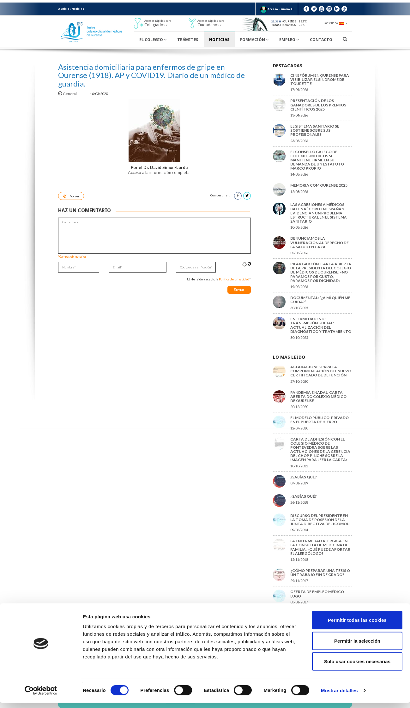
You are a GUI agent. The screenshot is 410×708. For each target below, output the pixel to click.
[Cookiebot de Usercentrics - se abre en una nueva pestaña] (41, 695)
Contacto (321, 39)
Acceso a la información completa (159, 172)
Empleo (289, 39)
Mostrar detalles (339, 695)
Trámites (187, 39)
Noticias (78, 8)
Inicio (63, 8)
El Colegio (152, 39)
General (67, 94)
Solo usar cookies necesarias (357, 666)
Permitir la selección (357, 646)
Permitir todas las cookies (357, 625)
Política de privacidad (234, 279)
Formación (254, 39)
